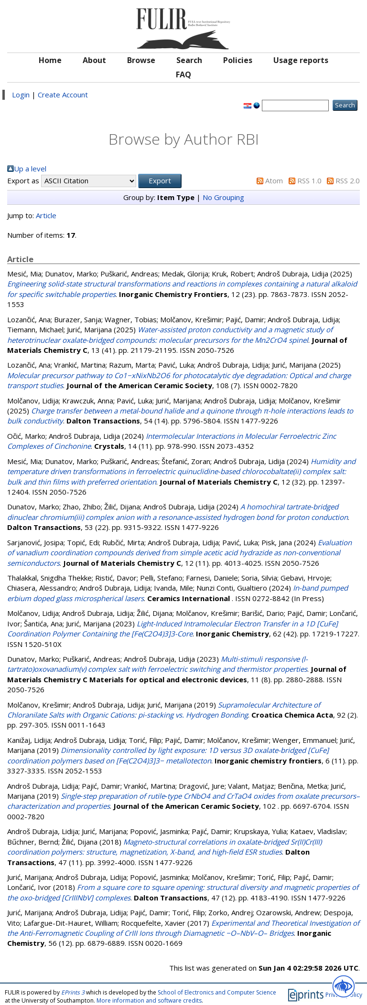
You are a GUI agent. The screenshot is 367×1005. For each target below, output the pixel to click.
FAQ (183, 74)
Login (21, 94)
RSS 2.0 (347, 180)
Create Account (63, 94)
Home (50, 60)
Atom (274, 180)
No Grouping (223, 197)
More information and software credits (149, 1000)
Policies (237, 60)
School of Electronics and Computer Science (217, 992)
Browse (141, 60)
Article (46, 215)
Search (189, 60)
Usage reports (300, 60)
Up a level (30, 168)
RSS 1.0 (309, 180)
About (94, 60)
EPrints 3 (73, 992)
